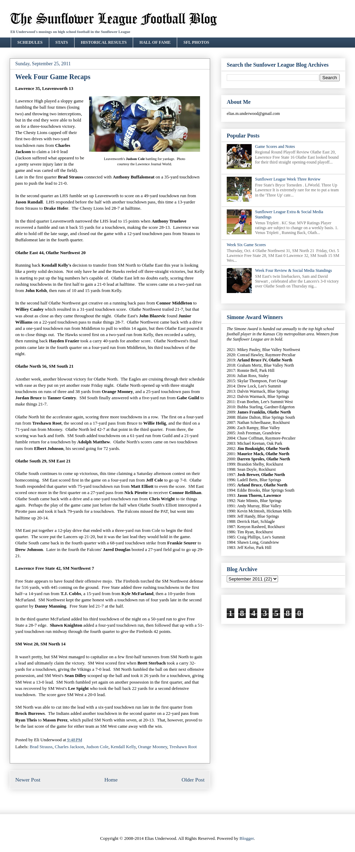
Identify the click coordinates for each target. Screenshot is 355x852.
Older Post (193, 780)
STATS (61, 42)
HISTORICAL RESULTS (104, 42)
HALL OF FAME (155, 42)
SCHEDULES (30, 42)
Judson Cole (97, 746)
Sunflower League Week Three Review (288, 179)
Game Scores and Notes (275, 146)
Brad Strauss (41, 746)
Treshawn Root (183, 746)
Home (111, 780)
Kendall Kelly (123, 746)
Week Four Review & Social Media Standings (293, 270)
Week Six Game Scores (246, 244)
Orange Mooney (152, 746)
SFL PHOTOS (196, 42)
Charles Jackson (69, 746)
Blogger (247, 838)
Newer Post (27, 780)
